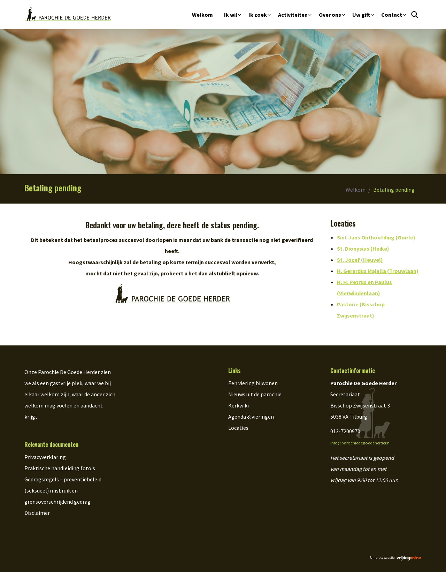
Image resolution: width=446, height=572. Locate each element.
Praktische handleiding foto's (59, 468)
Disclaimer (37, 512)
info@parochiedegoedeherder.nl (360, 442)
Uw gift (361, 14)
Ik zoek (257, 14)
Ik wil (230, 14)
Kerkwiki (238, 405)
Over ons (330, 14)
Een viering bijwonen (253, 383)
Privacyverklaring (45, 456)
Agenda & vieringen (251, 416)
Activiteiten (293, 14)
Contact (391, 14)
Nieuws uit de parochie (255, 394)
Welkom (202, 14)
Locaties (238, 427)
